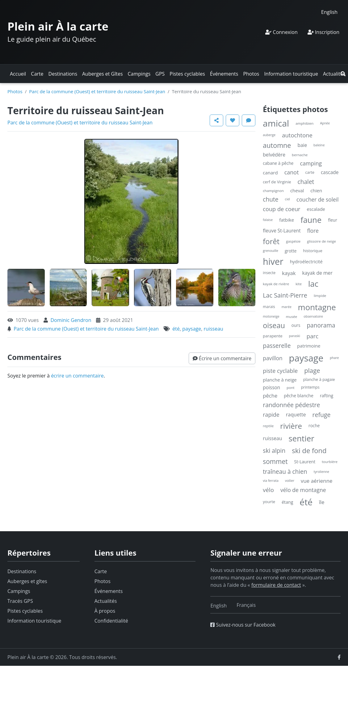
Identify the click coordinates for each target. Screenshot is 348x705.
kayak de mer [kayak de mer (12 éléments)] (317, 272)
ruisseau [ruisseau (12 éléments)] (272, 438)
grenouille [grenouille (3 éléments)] (270, 250)
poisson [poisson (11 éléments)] (271, 387)
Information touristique (291, 73)
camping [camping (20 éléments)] (311, 163)
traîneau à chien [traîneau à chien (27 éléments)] (285, 472)
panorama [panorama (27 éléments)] (321, 325)
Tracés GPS (20, 601)
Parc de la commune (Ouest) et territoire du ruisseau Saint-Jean (97, 91)
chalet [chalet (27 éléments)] (306, 182)
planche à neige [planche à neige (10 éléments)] (280, 380)
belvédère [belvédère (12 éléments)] (274, 154)
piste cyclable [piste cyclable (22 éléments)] (280, 370)
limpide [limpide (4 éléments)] (320, 295)
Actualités (334, 73)
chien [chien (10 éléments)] (316, 190)
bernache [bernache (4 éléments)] (300, 154)
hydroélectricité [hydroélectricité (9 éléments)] (306, 261)
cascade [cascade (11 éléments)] (329, 172)
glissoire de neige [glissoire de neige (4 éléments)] (321, 241)
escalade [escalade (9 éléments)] (316, 209)
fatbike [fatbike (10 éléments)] (286, 220)
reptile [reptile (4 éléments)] (268, 425)
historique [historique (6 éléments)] (312, 250)
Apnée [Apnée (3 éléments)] (325, 123)
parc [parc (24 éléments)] (312, 336)
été (176, 328)
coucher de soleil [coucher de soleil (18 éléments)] (317, 199)
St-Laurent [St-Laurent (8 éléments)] (305, 462)
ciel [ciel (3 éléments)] (287, 199)
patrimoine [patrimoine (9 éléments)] (308, 346)
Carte (37, 73)
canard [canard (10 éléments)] (270, 172)
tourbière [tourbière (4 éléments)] (330, 461)
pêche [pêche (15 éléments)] (270, 395)
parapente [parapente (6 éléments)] (272, 336)
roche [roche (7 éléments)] (314, 425)
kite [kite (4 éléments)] (299, 284)
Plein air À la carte (57, 26)
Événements (224, 73)
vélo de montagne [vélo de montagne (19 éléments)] (303, 490)
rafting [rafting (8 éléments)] (326, 395)
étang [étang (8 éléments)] (287, 502)
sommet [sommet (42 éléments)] (275, 461)
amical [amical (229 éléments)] (276, 123)
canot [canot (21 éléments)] (291, 172)
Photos (251, 73)
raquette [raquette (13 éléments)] (296, 414)
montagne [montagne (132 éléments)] (317, 307)
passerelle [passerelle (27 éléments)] (277, 346)
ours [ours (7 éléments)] (295, 325)
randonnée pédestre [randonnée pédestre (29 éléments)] (291, 405)
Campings (139, 73)
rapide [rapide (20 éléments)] (271, 414)
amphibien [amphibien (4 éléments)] (304, 123)
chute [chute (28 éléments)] (270, 199)
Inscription (323, 32)
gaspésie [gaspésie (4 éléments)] (293, 241)
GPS (160, 73)
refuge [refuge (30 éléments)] (321, 415)
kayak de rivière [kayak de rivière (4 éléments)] (276, 284)
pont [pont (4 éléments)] (290, 387)
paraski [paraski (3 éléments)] (294, 336)
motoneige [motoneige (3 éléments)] (271, 316)
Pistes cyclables (187, 73)
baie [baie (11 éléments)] (302, 145)
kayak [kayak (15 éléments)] (289, 273)
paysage (191, 328)
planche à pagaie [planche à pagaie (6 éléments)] (319, 379)
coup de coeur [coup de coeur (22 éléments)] (281, 209)
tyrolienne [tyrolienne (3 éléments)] (321, 471)
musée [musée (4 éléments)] (291, 316)
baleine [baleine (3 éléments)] (319, 145)
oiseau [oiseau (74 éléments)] (274, 325)
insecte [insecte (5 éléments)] (269, 272)
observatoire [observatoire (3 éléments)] (313, 316)
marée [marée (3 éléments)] (286, 307)
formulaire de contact (276, 585)
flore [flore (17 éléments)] (313, 230)
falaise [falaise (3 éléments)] (268, 220)
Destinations (62, 73)
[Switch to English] (329, 11)
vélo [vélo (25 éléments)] (268, 490)
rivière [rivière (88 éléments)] (291, 426)
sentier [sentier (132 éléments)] (301, 438)
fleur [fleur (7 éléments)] (332, 220)
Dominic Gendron (70, 320)
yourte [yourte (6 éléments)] (269, 501)
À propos (104, 610)
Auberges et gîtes (27, 581)
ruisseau (213, 328)
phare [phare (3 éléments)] (334, 358)
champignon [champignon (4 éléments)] (273, 190)
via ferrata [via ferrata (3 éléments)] (271, 480)
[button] (343, 73)
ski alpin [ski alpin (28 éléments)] (274, 450)
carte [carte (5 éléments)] (309, 172)
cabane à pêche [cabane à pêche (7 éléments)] (278, 163)
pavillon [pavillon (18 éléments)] (272, 358)
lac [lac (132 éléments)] (313, 283)
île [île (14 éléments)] (322, 502)
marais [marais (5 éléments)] (269, 306)
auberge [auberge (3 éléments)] (269, 135)
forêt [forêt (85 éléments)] (271, 241)
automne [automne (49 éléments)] (277, 145)
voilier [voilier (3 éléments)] (289, 480)
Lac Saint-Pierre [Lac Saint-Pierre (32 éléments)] (285, 295)
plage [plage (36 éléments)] (312, 370)
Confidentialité (111, 620)
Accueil (18, 73)
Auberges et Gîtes (102, 73)
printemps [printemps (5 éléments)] (310, 387)
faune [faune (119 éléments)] (310, 220)
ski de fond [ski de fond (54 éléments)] (309, 450)
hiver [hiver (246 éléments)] (273, 261)
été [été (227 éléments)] (306, 502)
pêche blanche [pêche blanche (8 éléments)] (298, 395)
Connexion (281, 32)
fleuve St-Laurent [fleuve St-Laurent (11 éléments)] (281, 230)
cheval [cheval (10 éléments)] (297, 190)
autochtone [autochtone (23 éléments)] (297, 135)
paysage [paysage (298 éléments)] (306, 358)
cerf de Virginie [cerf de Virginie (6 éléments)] (277, 182)
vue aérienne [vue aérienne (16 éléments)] (317, 480)
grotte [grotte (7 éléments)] (291, 251)
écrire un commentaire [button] (77, 375)
